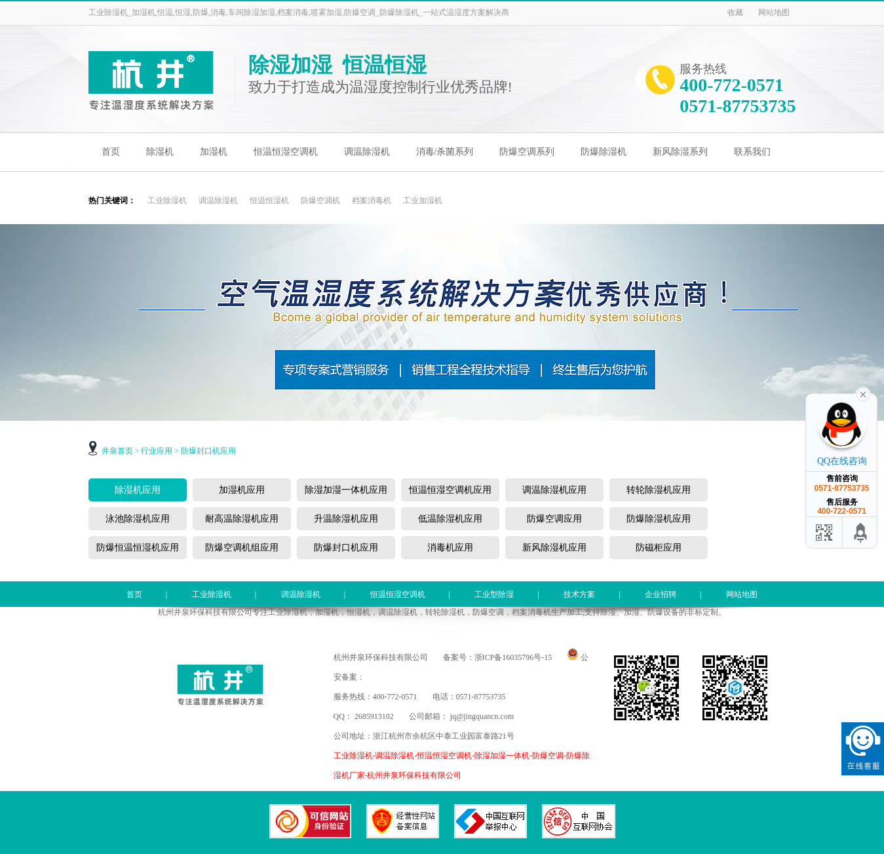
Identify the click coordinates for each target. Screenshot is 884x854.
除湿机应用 (138, 490)
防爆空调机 (320, 200)
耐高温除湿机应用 (242, 519)
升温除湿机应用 (346, 519)
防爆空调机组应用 (242, 548)
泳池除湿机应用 (138, 519)
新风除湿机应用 (554, 548)
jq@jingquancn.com (482, 716)
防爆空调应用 (554, 519)
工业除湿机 (167, 200)
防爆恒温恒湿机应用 (137, 548)
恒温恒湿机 (269, 200)
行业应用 (156, 451)
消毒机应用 (450, 548)
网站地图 (774, 12)
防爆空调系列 (526, 152)
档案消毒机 (371, 200)
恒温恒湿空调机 (286, 152)
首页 (111, 152)
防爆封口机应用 (208, 451)
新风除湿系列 (680, 152)
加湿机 (213, 152)
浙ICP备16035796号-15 (513, 657)
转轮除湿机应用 (658, 490)
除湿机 (160, 152)
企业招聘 (660, 594)
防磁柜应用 (659, 548)
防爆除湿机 (603, 152)
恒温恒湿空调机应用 (450, 490)
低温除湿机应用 (450, 519)
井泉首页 (117, 451)
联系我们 (752, 152)
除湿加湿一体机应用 (346, 490)
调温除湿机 (367, 152)
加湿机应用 (242, 490)
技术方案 (579, 594)
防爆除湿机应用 (658, 519)
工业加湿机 (422, 200)
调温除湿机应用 (554, 490)
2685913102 (374, 716)
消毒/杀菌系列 (445, 152)
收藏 (735, 12)
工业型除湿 (494, 594)
